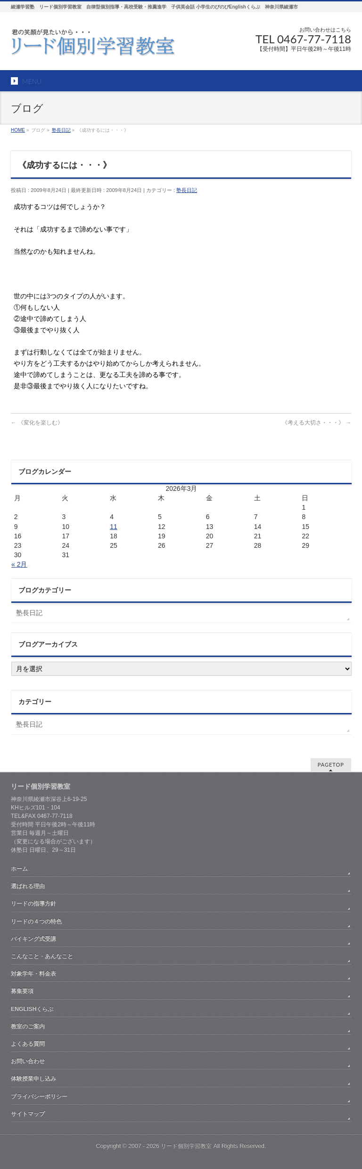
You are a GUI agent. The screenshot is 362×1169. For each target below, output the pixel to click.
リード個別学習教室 (186, 1146)
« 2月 (19, 564)
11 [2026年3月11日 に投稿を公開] (113, 526)
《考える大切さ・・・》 (316, 422)
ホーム (19, 868)
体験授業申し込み (33, 1078)
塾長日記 (186, 190)
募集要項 (22, 991)
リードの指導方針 (33, 903)
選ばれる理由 (28, 886)
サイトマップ (28, 1114)
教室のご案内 (28, 1026)
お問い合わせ (28, 1061)
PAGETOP (331, 764)
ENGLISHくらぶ (32, 1009)
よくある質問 (28, 1044)
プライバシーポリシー (39, 1096)
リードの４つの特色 (36, 921)
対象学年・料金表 (33, 973)
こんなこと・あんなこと (42, 956)
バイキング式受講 (33, 939)
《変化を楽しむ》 (37, 422)
